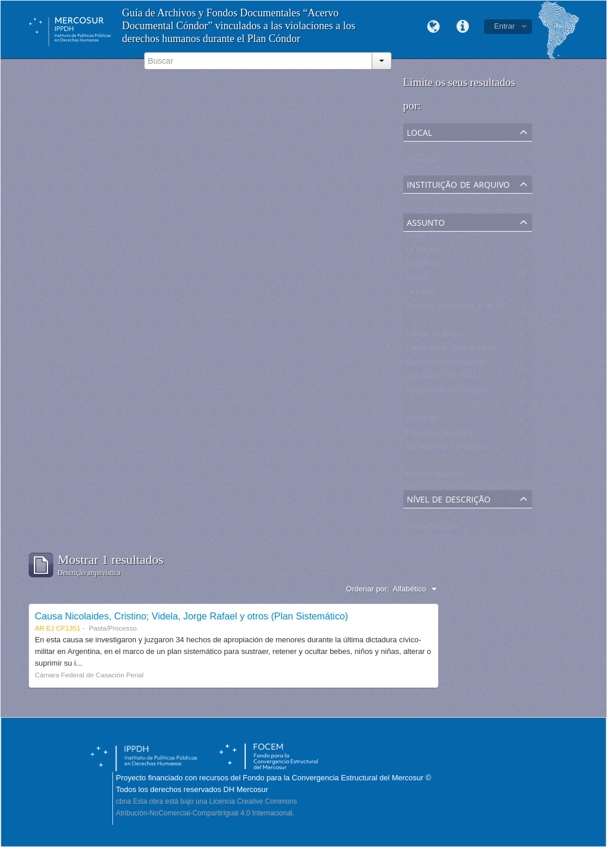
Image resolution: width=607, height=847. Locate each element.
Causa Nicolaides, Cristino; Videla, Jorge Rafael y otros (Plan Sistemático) (191, 616)
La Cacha (422, 252)
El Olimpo (422, 420)
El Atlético (422, 266)
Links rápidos (462, 27)
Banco (416, 280)
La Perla (420, 294)
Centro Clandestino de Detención (462, 463)
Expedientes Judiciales (444, 449)
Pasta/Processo (432, 529)
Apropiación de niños (441, 378)
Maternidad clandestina (445, 364)
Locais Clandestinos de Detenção (462, 406)
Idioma (433, 27)
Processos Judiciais (439, 435)
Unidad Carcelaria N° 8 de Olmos (462, 308)
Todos (416, 148)
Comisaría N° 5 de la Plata (450, 350)
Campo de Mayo (433, 336)
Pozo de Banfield (434, 477)
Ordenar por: (367, 588)
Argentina (422, 162)
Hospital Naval (430, 322)
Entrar (504, 26)
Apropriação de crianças (447, 392)
